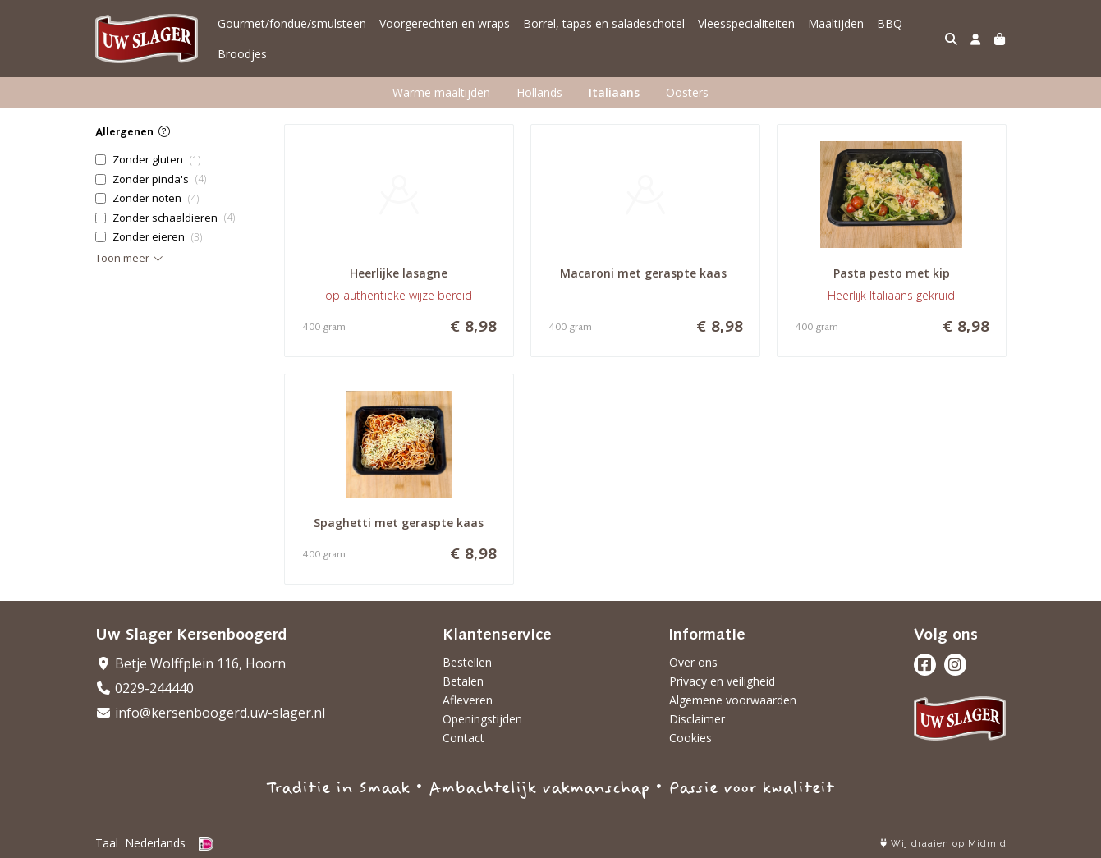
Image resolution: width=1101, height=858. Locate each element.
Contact (463, 738)
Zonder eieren (157, 237)
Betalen (463, 681)
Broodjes (242, 54)
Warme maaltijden (441, 92)
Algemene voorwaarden (732, 700)
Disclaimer (697, 719)
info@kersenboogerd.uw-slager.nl (210, 713)
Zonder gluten (156, 159)
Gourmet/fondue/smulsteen (292, 23)
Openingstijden (482, 719)
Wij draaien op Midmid (943, 843)
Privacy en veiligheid (722, 681)
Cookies (690, 738)
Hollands (539, 92)
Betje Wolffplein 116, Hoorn (190, 663)
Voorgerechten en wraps (444, 23)
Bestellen (467, 662)
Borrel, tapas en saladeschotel (604, 23)
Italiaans (614, 92)
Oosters (687, 92)
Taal (106, 843)
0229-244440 (144, 688)
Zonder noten (155, 198)
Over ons (693, 662)
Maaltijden (836, 23)
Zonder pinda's (159, 179)
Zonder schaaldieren (173, 218)
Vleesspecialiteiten (746, 23)
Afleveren (468, 700)
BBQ (889, 23)
